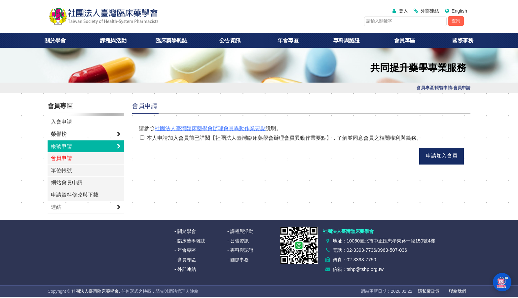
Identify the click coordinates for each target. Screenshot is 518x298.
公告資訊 (229, 40)
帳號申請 (61, 146)
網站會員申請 (67, 182)
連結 (56, 207)
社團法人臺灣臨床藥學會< (104, 16)
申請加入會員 (442, 156)
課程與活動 (113, 40)
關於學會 (55, 40)
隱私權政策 (428, 291)
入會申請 (61, 122)
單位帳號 (61, 170)
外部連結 (430, 11)
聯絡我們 (457, 291)
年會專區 (288, 40)
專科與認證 (346, 40)
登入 (403, 11)
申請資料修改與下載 (74, 195)
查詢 (456, 21)
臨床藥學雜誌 (171, 40)
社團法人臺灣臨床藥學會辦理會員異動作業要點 (210, 128)
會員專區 (404, 40)
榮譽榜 (59, 134)
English (459, 11)
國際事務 (462, 40)
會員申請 (61, 158)
